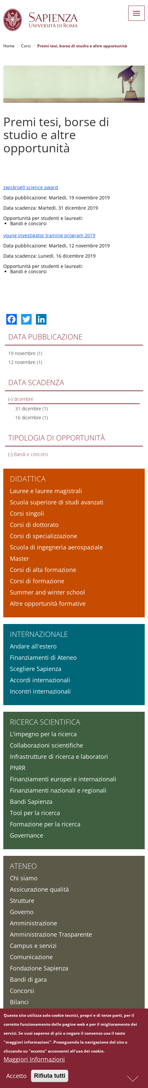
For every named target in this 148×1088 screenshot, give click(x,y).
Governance (26, 835)
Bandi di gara (28, 979)
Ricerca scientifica (45, 722)
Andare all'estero (33, 646)
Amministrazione (33, 923)
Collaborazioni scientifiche (46, 745)
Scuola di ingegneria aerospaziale (56, 547)
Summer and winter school (47, 592)
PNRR (17, 768)
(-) (11, 399)
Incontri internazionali (40, 691)
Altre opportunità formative (48, 603)
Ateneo (23, 866)
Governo (22, 912)
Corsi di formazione (37, 581)
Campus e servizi (33, 946)
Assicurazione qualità (39, 889)
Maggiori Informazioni (34, 1060)
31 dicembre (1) (31, 408)
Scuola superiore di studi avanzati (57, 502)
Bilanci (19, 1002)
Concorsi (22, 991)
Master (19, 558)
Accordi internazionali (40, 680)
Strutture (22, 901)
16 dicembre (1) (31, 417)
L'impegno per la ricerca (43, 734)
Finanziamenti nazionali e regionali (58, 790)
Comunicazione (31, 957)
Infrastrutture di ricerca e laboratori (59, 756)
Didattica (27, 479)
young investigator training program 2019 (49, 235)
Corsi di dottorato (34, 525)
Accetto (16, 1077)
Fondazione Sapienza (39, 968)
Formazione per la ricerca (45, 824)
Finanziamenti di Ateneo (43, 657)
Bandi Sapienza (31, 801)
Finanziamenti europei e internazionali (63, 779)
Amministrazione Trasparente (51, 934)
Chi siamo (24, 878)
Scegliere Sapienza (35, 669)
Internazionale (39, 634)
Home (9, 46)
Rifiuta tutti (49, 1076)
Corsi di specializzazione (43, 536)
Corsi (26, 46)
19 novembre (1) (25, 353)
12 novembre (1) (25, 362)
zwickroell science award (30, 187)
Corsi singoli (27, 513)
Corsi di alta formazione (43, 570)
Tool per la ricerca (35, 813)
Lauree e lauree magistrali (46, 491)
